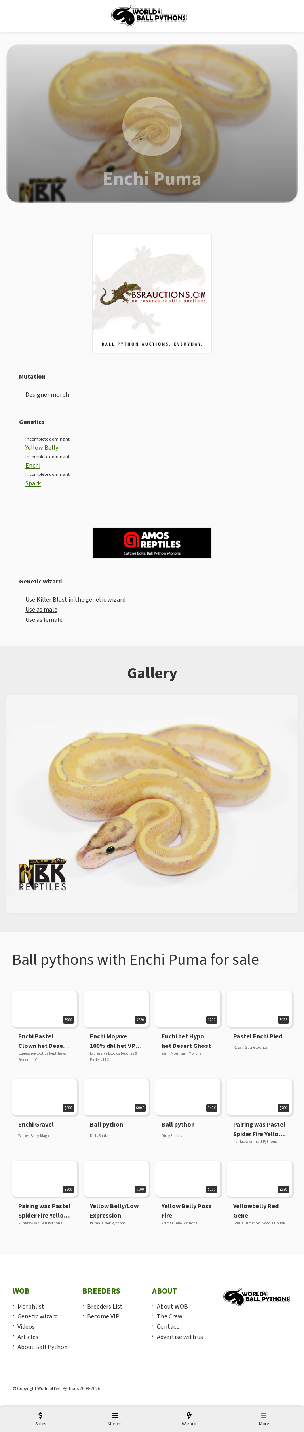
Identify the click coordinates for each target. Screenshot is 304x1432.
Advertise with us (180, 1337)
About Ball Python (42, 1347)
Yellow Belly (41, 447)
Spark (33, 483)
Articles (27, 1337)
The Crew (169, 1316)
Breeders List (105, 1306)
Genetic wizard (37, 1316)
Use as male (41, 609)
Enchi (32, 465)
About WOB (172, 1306)
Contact (168, 1326)
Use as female (44, 620)
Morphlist (30, 1306)
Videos (26, 1326)
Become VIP (103, 1316)
